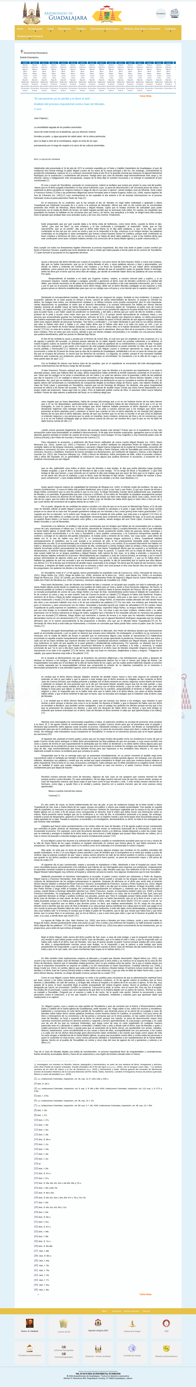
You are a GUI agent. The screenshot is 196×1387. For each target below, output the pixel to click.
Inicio (20, 29)
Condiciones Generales (107, 1371)
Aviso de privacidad (87, 1371)
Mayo (25, 74)
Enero (25, 65)
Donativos (161, 13)
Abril (25, 71)
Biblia (104, 1311)
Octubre (25, 84)
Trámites (81, 30)
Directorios (64, 30)
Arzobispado (35, 30)
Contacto (170, 30)
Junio (25, 76)
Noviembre (25, 86)
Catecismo (116, 1311)
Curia (50, 30)
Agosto (25, 80)
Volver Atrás (145, 96)
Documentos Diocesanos (104, 30)
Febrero (25, 67)
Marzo (25, 69)
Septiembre (25, 82)
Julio (25, 78)
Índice (25, 91)
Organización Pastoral (30, 37)
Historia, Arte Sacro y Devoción (142, 30)
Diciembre (25, 88)
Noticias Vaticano (131, 1311)
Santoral (146, 1311)
